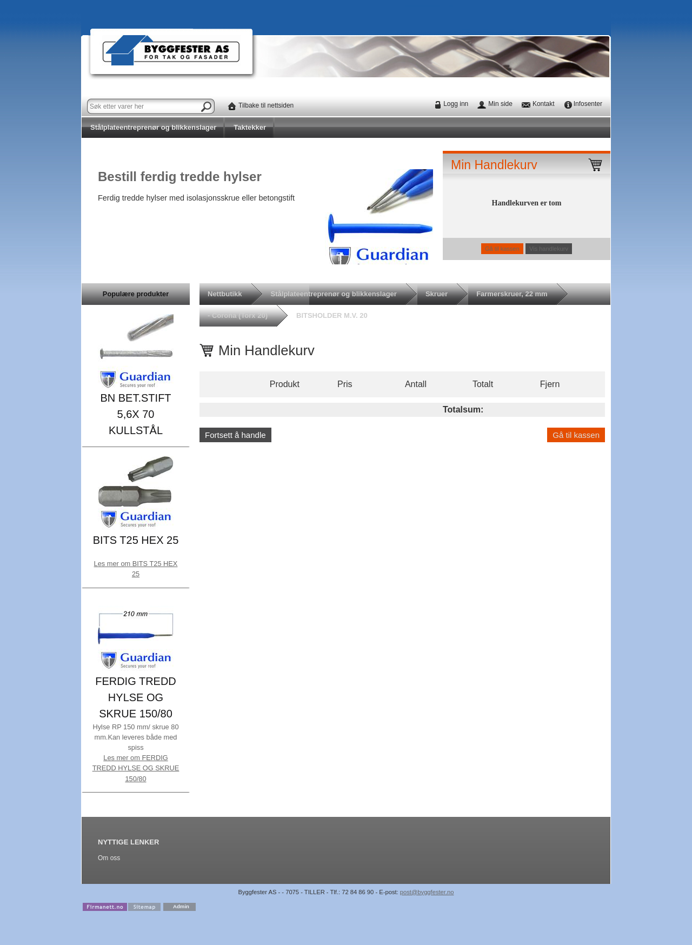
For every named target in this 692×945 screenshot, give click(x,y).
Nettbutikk (225, 294)
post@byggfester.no (427, 892)
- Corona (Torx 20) (238, 315)
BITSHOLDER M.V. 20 (332, 315)
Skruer (436, 294)
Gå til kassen (502, 248)
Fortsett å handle (235, 435)
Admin (181, 906)
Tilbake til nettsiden (266, 105)
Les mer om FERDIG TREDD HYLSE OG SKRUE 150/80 (135, 768)
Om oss (109, 858)
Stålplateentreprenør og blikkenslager (153, 127)
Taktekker (250, 127)
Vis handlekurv (548, 248)
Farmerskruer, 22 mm (512, 294)
